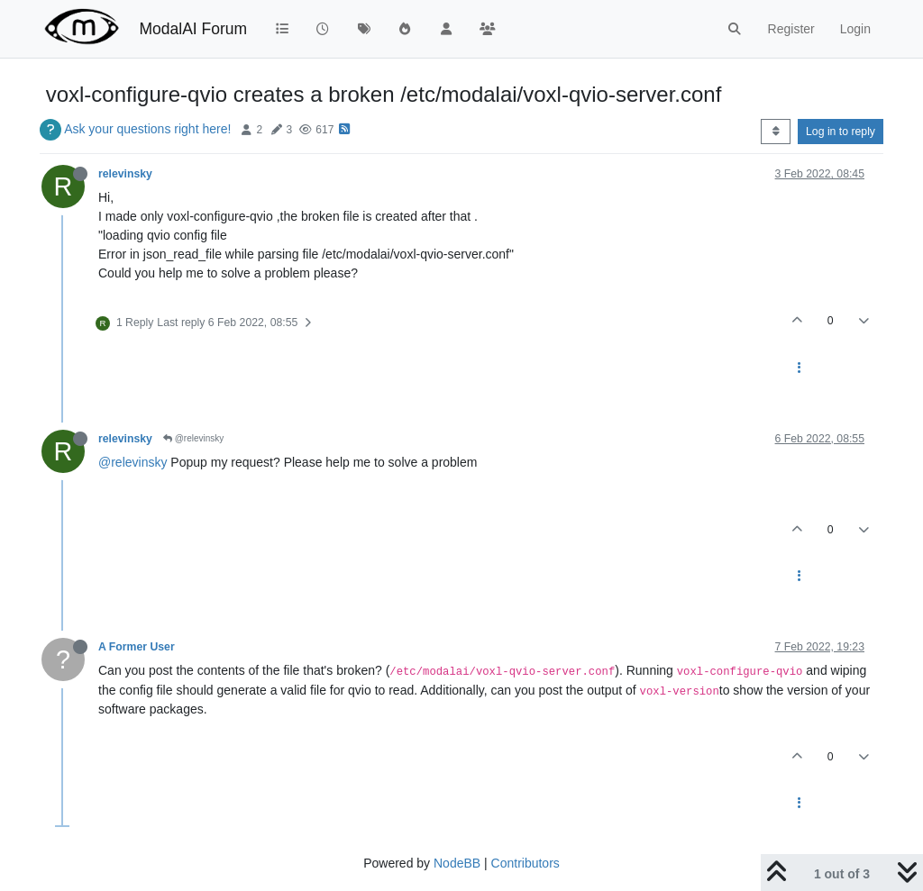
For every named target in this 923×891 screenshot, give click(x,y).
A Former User (136, 647)
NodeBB (457, 863)
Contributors (525, 863)
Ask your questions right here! (147, 129)
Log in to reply (840, 131)
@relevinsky (193, 438)
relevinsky (125, 174)
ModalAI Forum (193, 29)
